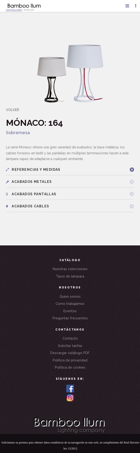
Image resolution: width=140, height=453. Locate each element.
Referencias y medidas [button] (33, 169)
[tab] (70, 169)
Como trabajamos (70, 304)
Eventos (70, 311)
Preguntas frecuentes (70, 318)
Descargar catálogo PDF (70, 353)
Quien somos (70, 296)
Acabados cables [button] (27, 206)
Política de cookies (70, 367)
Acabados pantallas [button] (31, 194)
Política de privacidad (70, 360)
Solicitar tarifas (70, 346)
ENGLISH (29, 10)
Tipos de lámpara (70, 276)
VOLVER (12, 110)
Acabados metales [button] (29, 182)
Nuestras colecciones (70, 269)
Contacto (70, 338)
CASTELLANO (14, 10)
